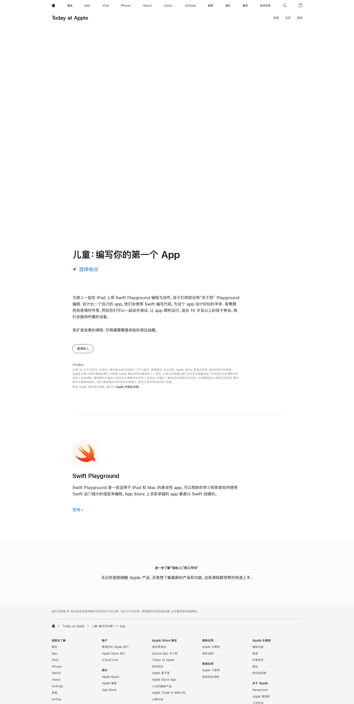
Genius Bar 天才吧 (165, 653)
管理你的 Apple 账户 (115, 646)
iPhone (57, 666)
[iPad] (106, 5)
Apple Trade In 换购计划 (169, 692)
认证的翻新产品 (162, 686)
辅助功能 (258, 646)
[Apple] (53, 5)
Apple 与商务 (211, 646)
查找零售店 (159, 646)
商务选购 (207, 653)
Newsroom (260, 689)
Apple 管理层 (261, 696)
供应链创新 (259, 673)
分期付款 (157, 699)
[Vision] (168, 5)
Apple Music (111, 676)
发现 (276, 17)
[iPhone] (126, 5)
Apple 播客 (109, 683)
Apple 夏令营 (161, 673)
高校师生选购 (210, 676)
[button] (285, 5)
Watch (56, 673)
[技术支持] (265, 5)
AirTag (56, 699)
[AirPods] (190, 5)
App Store (109, 689)
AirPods (57, 686)
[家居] (210, 5)
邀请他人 (83, 348)
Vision (56, 679)
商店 (54, 646)
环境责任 (258, 660)
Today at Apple (70, 17)
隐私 (255, 666)
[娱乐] (228, 5)
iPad (55, 660)
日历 (288, 17)
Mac (55, 653)
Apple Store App (164, 679)
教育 (255, 653)
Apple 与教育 (211, 670)
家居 (54, 692)
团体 (300, 17)
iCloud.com (110, 660)
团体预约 (157, 666)
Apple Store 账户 (114, 653)
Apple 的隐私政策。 (128, 386)
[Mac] (87, 5)
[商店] (69, 5)
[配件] (245, 5)
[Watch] (147, 5)
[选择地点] (85, 269)
